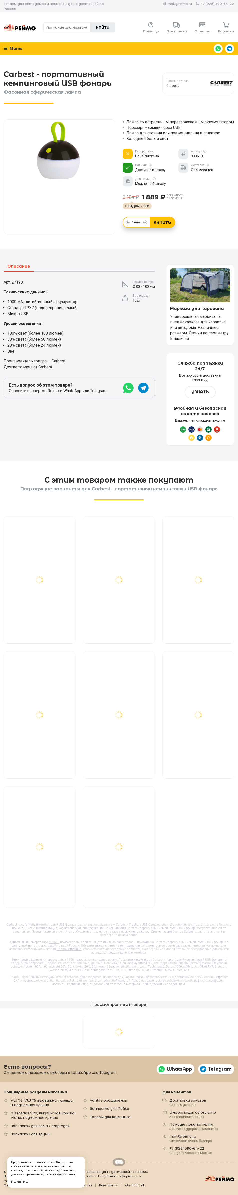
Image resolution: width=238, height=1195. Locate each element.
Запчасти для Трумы (30, 1134)
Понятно (19, 1182)
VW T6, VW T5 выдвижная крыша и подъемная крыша (42, 1102)
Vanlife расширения (108, 1100)
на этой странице (69, 949)
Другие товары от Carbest (28, 367)
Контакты (108, 1185)
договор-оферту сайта (59, 1174)
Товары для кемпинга (110, 1117)
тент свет (126, 945)
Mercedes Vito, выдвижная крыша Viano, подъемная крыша (42, 1115)
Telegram (229, 48)
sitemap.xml (134, 1185)
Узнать (200, 392)
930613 (54, 942)
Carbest (189, 931)
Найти (103, 27)
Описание (19, 266)
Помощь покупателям (194, 1126)
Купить (162, 222)
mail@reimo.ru (180, 4)
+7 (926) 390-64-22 (217, 4)
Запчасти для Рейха (109, 1108)
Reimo (20, 27)
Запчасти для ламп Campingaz (40, 1126)
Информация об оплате (193, 1114)
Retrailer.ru (119, 1162)
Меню (13, 48)
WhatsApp (218, 48)
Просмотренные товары (119, 1004)
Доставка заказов (188, 1102)
